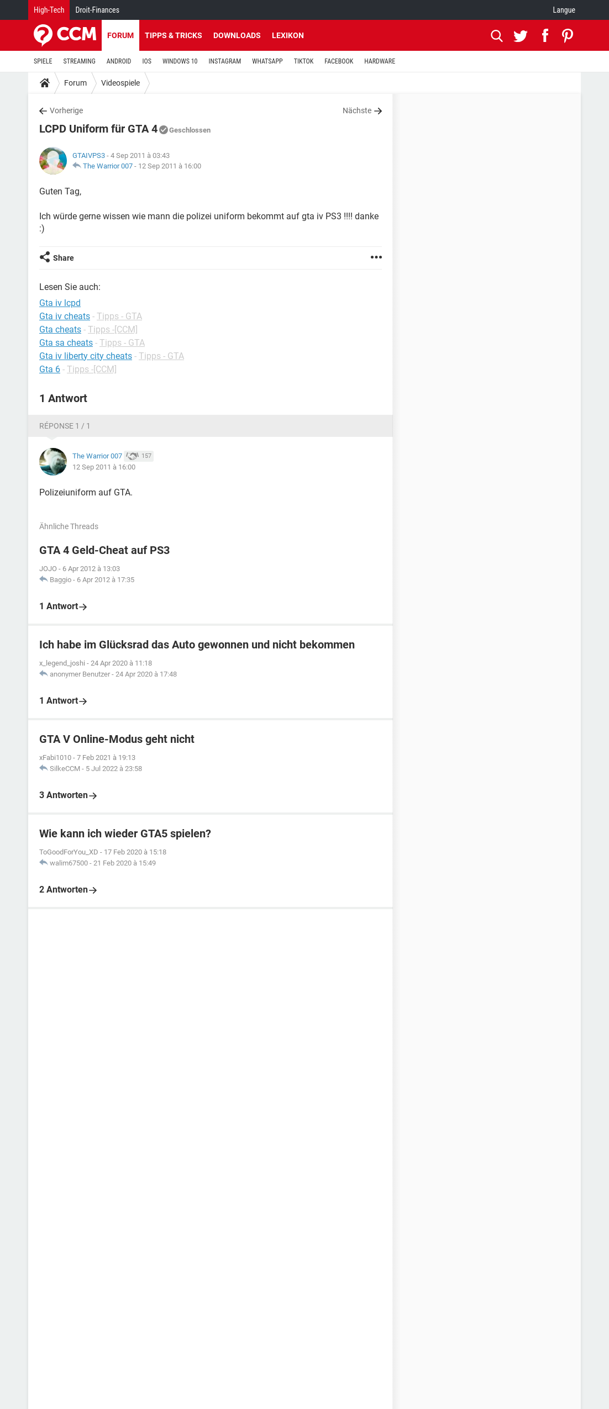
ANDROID (119, 61)
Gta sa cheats (66, 342)
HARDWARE (379, 61)
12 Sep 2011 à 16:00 (169, 166)
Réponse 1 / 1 (65, 425)
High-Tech (49, 10)
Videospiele (120, 82)
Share (63, 258)
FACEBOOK (338, 61)
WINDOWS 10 (180, 61)
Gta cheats (60, 329)
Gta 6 (49, 369)
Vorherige (66, 110)
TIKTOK (304, 61)
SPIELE (43, 61)
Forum (120, 35)
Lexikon (288, 35)
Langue (564, 10)
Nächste (357, 110)
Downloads (237, 35)
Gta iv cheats (64, 316)
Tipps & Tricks (173, 35)
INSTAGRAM (225, 61)
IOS (146, 61)
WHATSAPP (267, 61)
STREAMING (80, 61)
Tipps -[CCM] (113, 329)
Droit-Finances (97, 10)
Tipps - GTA (119, 316)
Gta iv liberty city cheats (85, 356)
